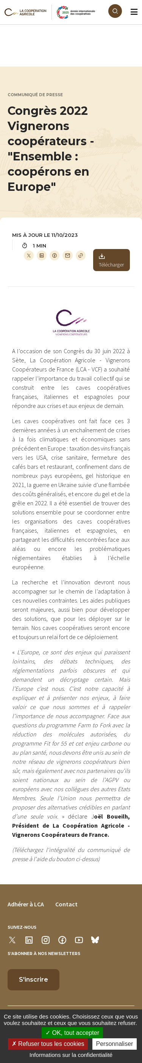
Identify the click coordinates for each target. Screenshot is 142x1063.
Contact (66, 904)
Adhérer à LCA (26, 904)
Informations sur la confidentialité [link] (71, 1055)
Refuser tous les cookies (48, 1044)
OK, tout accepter (72, 1033)
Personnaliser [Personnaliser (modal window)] (114, 1044)
